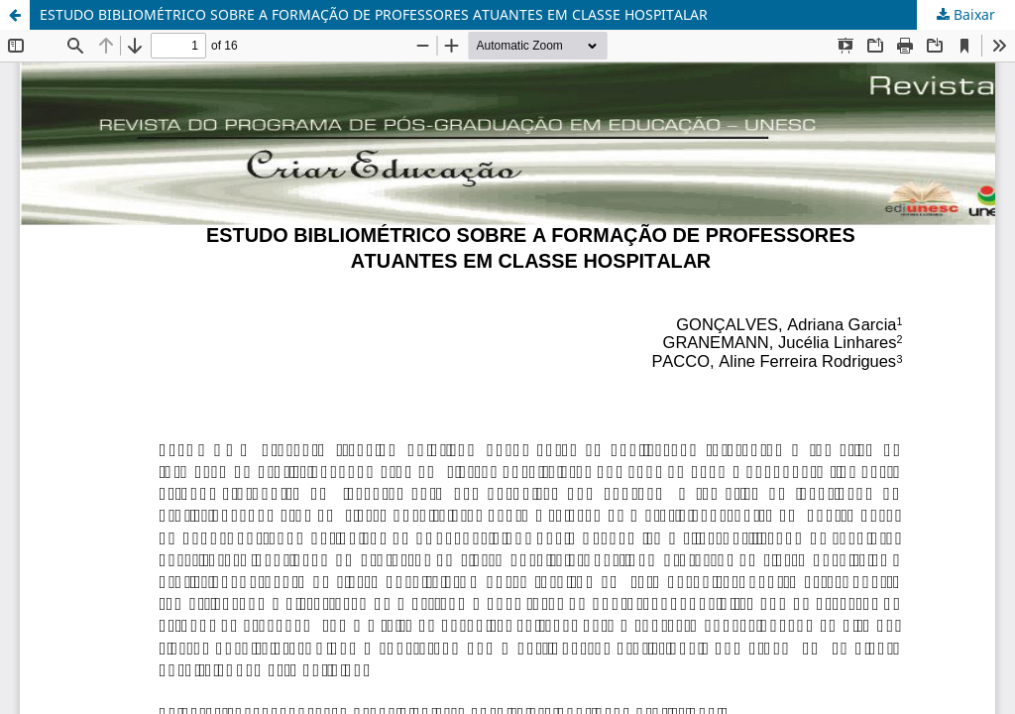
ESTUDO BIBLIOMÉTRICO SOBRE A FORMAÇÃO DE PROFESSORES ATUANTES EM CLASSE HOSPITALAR (374, 14)
